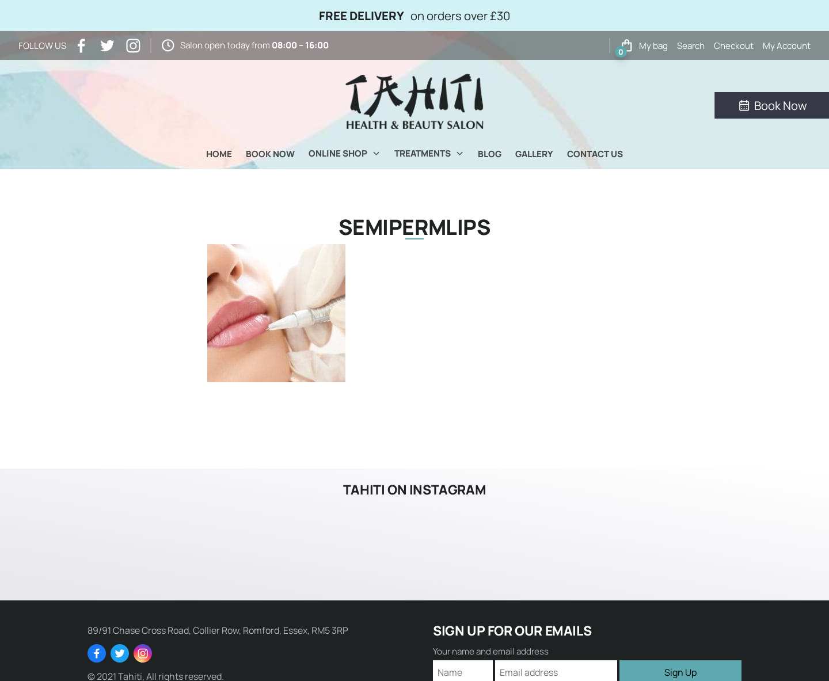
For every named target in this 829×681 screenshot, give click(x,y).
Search (691, 46)
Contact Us (595, 154)
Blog (489, 154)
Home (219, 154)
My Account (787, 46)
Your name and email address (491, 651)
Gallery (534, 154)
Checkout (734, 46)
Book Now (270, 154)
